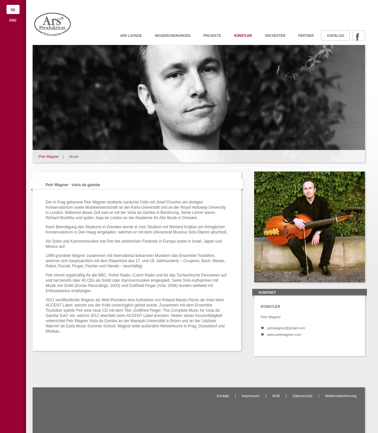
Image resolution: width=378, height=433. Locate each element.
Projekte (212, 35)
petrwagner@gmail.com (286, 328)
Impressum (250, 396)
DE (13, 10)
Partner (306, 35)
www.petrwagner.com (284, 334)
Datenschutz (303, 396)
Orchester (275, 35)
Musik (74, 156)
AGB (276, 396)
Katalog (335, 35)
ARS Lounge (131, 35)
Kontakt (223, 396)
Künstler (243, 35)
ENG (13, 20)
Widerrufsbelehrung (340, 396)
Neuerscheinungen (172, 35)
